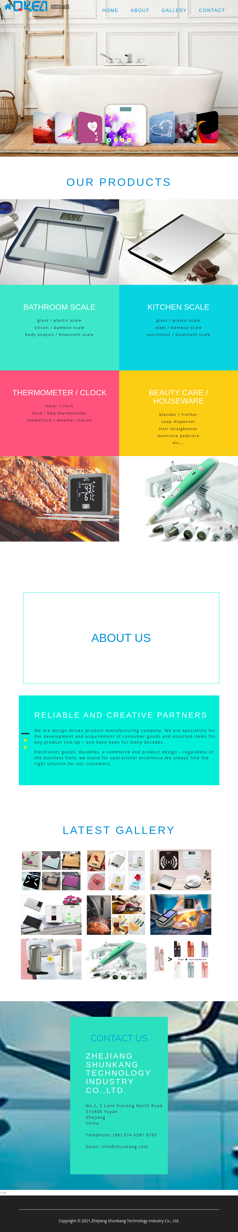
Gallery (174, 10)
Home (110, 10)
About (140, 10)
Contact (212, 10)
